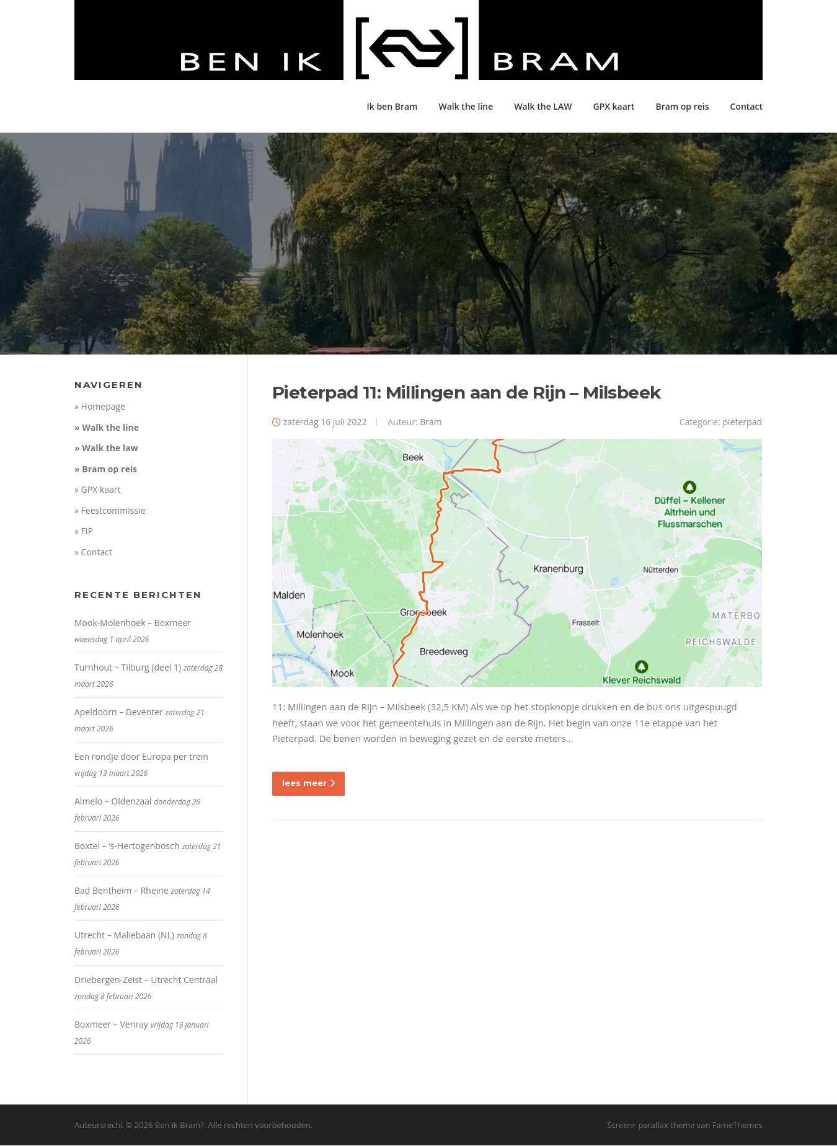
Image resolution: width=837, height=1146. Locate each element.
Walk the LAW (543, 106)
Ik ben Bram (391, 106)
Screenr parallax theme (650, 1126)
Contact (746, 106)
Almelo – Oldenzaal (113, 802)
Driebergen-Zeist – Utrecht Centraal (146, 981)
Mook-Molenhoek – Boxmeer (132, 624)
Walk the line (465, 106)
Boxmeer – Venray (111, 1025)
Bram (431, 423)
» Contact (93, 552)
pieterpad (742, 423)
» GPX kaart (97, 490)
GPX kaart (613, 106)
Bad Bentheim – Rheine (121, 891)
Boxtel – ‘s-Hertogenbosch (126, 847)
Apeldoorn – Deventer (118, 713)
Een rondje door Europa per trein (141, 758)
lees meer (308, 783)
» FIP (83, 532)
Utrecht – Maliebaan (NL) (124, 936)
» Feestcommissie (110, 511)
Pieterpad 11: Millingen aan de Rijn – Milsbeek (466, 393)
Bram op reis (682, 106)
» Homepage (99, 407)
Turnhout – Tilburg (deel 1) (127, 668)
